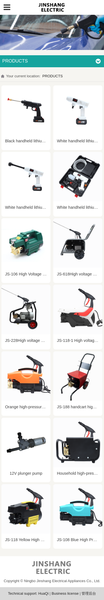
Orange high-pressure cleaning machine (40, 407)
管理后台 (89, 593)
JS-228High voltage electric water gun (38, 340)
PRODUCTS (52, 76)
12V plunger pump (26, 473)
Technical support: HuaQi (28, 593)
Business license (65, 593)
